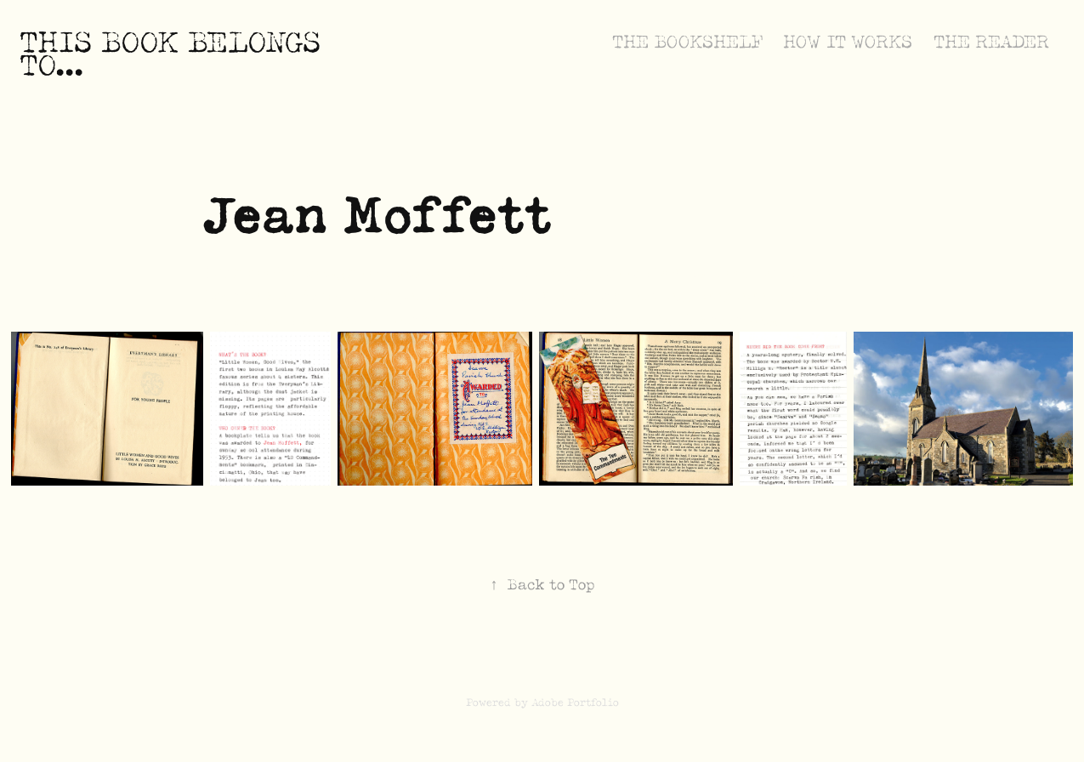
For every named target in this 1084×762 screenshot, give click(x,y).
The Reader (991, 42)
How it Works (847, 42)
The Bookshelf (687, 42)
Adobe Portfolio (575, 702)
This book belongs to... (174, 53)
